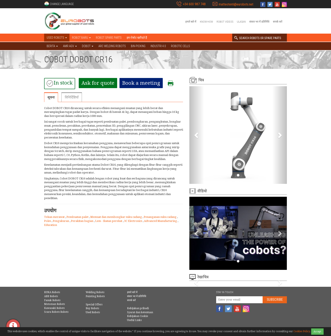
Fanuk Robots (52, 300)
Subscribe (275, 300)
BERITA (52, 46)
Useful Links (134, 320)
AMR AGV (70, 46)
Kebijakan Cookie (137, 316)
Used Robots (93, 312)
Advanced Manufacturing (161, 221)
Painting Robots (95, 296)
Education (50, 225)
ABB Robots (51, 296)
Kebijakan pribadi (138, 308)
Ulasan (241, 21)
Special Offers (94, 304)
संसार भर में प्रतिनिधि (259, 21)
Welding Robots (95, 292)
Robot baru (81, 37)
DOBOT (87, 46)
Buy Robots (92, 308)
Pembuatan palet (77, 217)
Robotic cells (180, 46)
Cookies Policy (301, 331)
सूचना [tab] (51, 97)
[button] (59, 3)
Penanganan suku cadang (160, 217)
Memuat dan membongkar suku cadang (116, 217)
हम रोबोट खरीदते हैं (137, 37)
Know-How (206, 21)
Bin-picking (138, 46)
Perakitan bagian (82, 221)
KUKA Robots (52, 292)
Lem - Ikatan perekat (109, 221)
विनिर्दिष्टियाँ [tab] (72, 97)
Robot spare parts (109, 37)
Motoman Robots (54, 304)
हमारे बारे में (190, 21)
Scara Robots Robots (56, 311)
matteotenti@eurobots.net (236, 4)
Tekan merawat (54, 217)
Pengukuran (61, 221)
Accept (317, 331)
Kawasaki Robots (54, 308)
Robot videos (225, 21)
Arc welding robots (112, 46)
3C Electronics (133, 221)
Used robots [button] (57, 37)
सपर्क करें (277, 21)
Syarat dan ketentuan (140, 312)
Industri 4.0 (158, 46)
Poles (48, 221)
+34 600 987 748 (194, 4)
